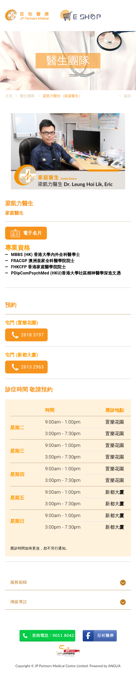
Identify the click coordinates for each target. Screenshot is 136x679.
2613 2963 (32, 367)
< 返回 (125, 96)
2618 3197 (32, 334)
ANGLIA (114, 666)
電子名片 (32, 233)
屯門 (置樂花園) (21, 322)
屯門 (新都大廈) (21, 354)
